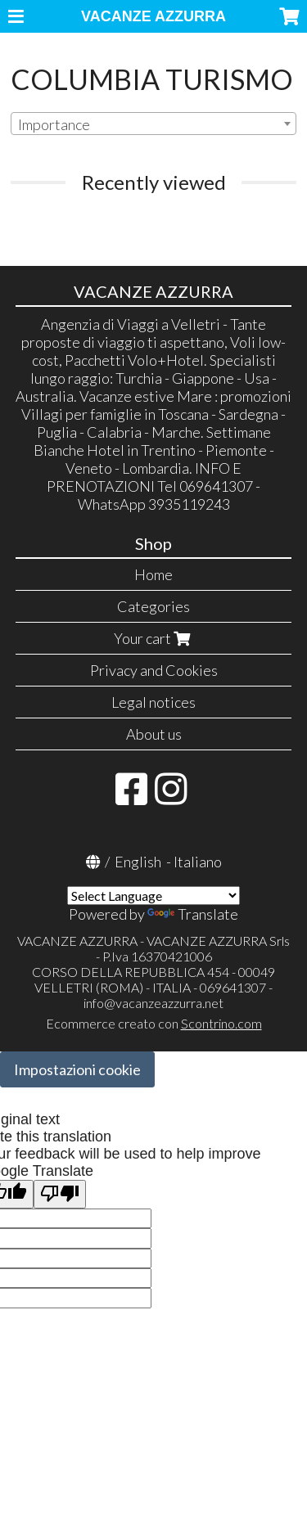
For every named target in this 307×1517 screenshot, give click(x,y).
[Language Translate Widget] (153, 895)
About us (154, 734)
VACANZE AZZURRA (153, 16)
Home (153, 574)
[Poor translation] (60, 1194)
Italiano (198, 862)
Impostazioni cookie (77, 1069)
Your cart (154, 638)
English (138, 862)
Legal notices (153, 702)
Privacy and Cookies (154, 670)
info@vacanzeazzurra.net (153, 1003)
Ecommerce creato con (154, 1023)
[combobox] (153, 123)
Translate (192, 914)
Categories (153, 606)
